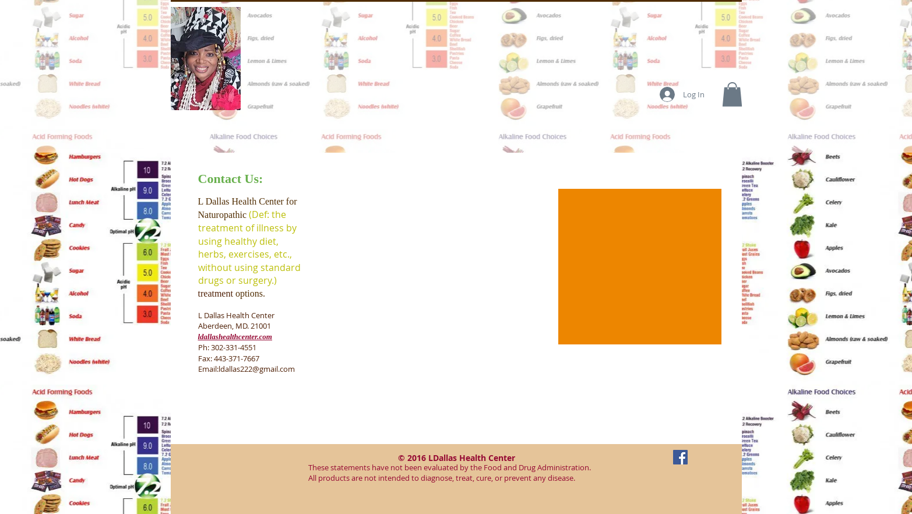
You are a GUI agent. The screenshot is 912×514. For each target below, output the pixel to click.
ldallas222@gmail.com (257, 369)
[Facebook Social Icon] (680, 457)
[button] (732, 94)
